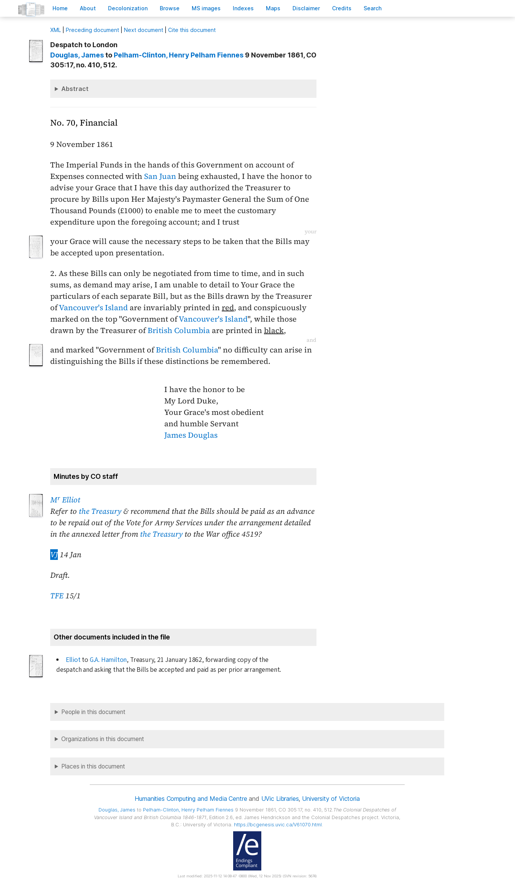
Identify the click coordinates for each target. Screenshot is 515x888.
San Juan (160, 176)
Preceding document (92, 30)
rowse (170, 8)
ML (55, 30)
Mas (273, 8)
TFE (57, 595)
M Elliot (65, 499)
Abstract (75, 88)
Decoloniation (128, 8)
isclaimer (306, 8)
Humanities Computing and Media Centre (191, 798)
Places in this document (93, 766)
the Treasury (100, 511)
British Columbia (179, 330)
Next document (143, 30)
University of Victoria (330, 798)
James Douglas (191, 435)
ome (60, 8)
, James (77, 55)
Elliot (73, 660)
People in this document (93, 712)
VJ (54, 554)
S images (206, 8)
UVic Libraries (280, 798)
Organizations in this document (102, 739)
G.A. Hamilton (108, 660)
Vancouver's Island (93, 307)
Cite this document (192, 30)
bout (88, 8)
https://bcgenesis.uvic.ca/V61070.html (278, 824)
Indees (243, 8)
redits (341, 8)
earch (373, 8)
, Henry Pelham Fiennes (178, 55)
